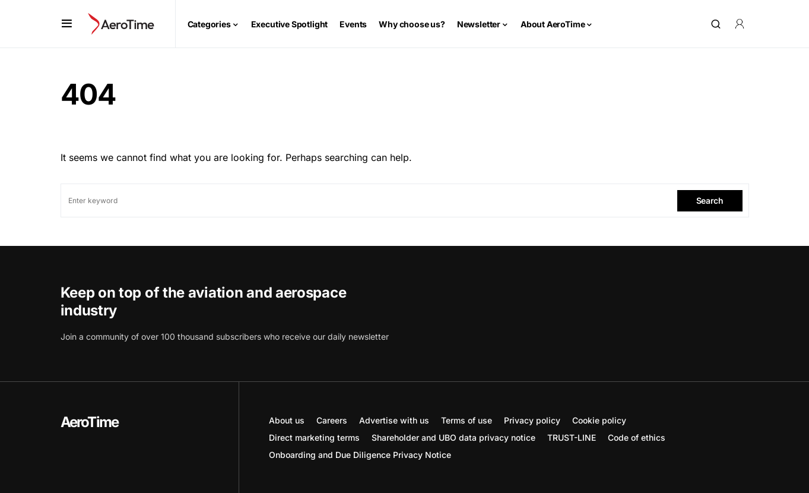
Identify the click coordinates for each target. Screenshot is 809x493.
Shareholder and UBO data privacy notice (453, 437)
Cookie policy (599, 420)
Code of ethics (636, 437)
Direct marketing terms (314, 437)
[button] (67, 24)
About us (286, 420)
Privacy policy (532, 420)
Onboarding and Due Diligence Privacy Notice (360, 455)
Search (710, 200)
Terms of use (466, 420)
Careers (331, 420)
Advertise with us (394, 420)
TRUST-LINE (571, 437)
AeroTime (90, 422)
